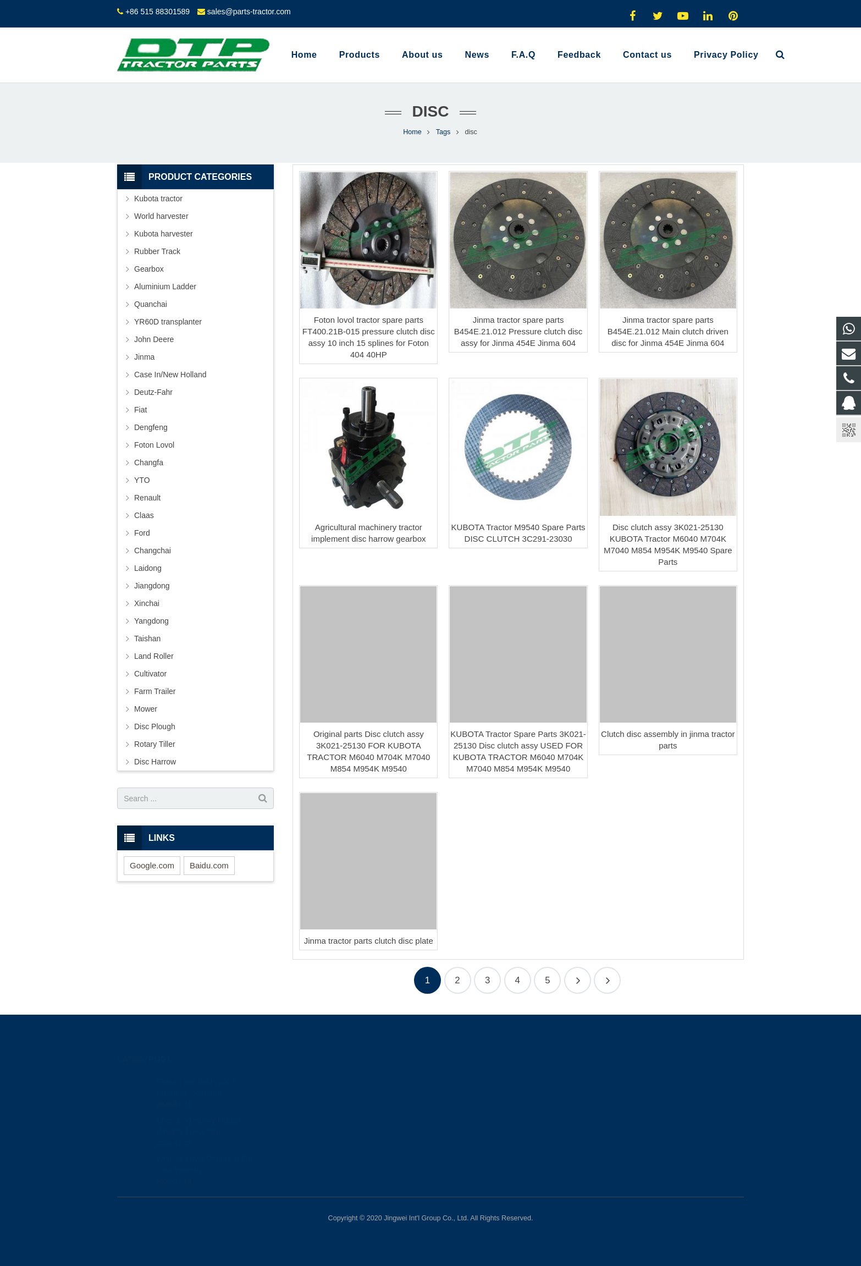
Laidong (148, 568)
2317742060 (470, 1079)
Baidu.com (209, 865)
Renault (147, 497)
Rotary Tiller (154, 744)
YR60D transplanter (168, 321)
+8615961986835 (477, 1095)
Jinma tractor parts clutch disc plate (368, 940)
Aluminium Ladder (165, 286)
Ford (142, 533)
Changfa (148, 462)
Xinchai (146, 603)
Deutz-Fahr (153, 392)
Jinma (144, 357)
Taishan (147, 638)
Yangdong (151, 621)
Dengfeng (151, 427)
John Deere (154, 339)
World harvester (161, 216)
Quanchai (150, 304)
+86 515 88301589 (157, 11)
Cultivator (150, 673)
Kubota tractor (158, 198)
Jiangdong (152, 585)
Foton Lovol (154, 445)
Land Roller (154, 656)
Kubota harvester (163, 233)
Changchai (152, 550)
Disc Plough (154, 726)
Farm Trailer (154, 691)
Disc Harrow (155, 761)
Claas (144, 515)
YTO (142, 480)
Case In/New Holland (170, 374)
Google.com (152, 865)
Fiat (140, 409)
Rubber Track (157, 251)
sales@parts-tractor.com (249, 11)
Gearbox (149, 269)
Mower (145, 708)
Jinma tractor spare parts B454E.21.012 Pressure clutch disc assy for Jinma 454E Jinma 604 (518, 331)
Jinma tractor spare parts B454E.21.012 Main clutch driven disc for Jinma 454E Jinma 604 (668, 331)
